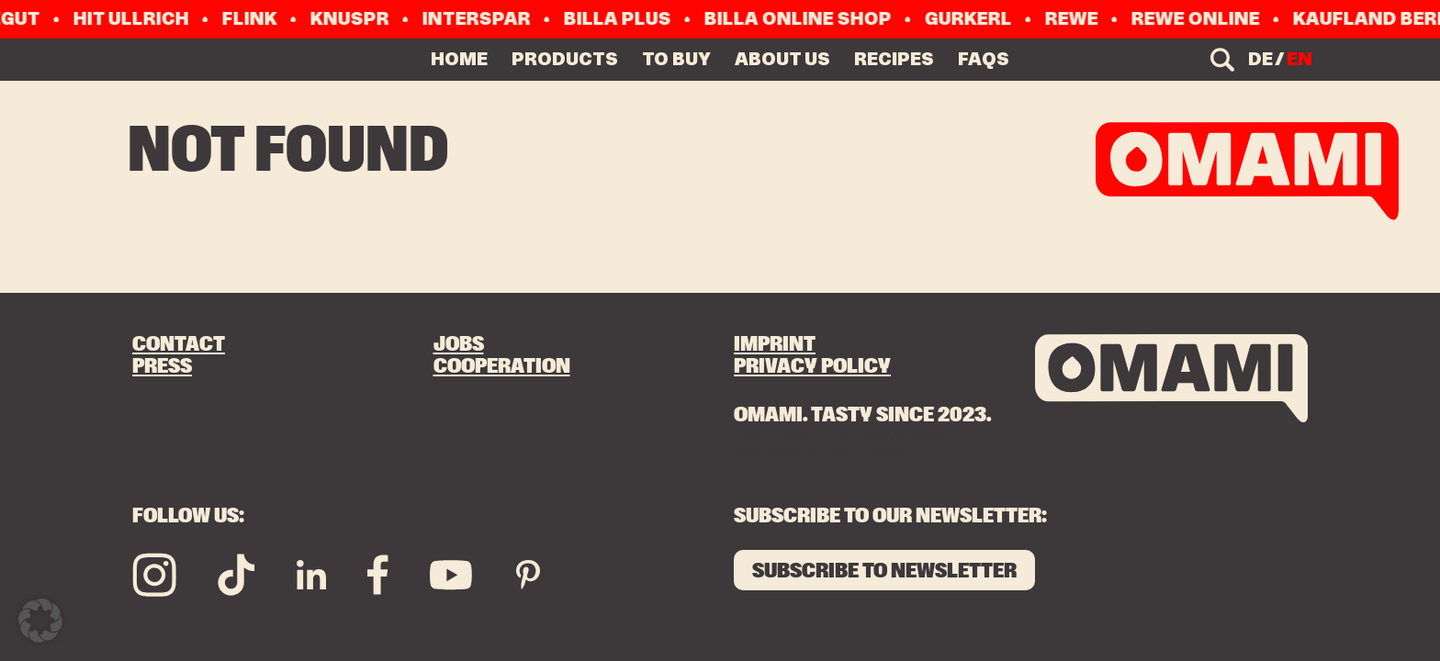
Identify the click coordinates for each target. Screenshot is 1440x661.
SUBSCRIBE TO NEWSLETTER (884, 571)
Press (162, 367)
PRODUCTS (565, 59)
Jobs (458, 344)
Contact (178, 344)
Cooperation (501, 367)
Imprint (775, 344)
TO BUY (676, 59)
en (1299, 59)
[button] (40, 620)
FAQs (983, 59)
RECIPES (894, 59)
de (1260, 59)
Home (459, 59)
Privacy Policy (812, 367)
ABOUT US (782, 59)
